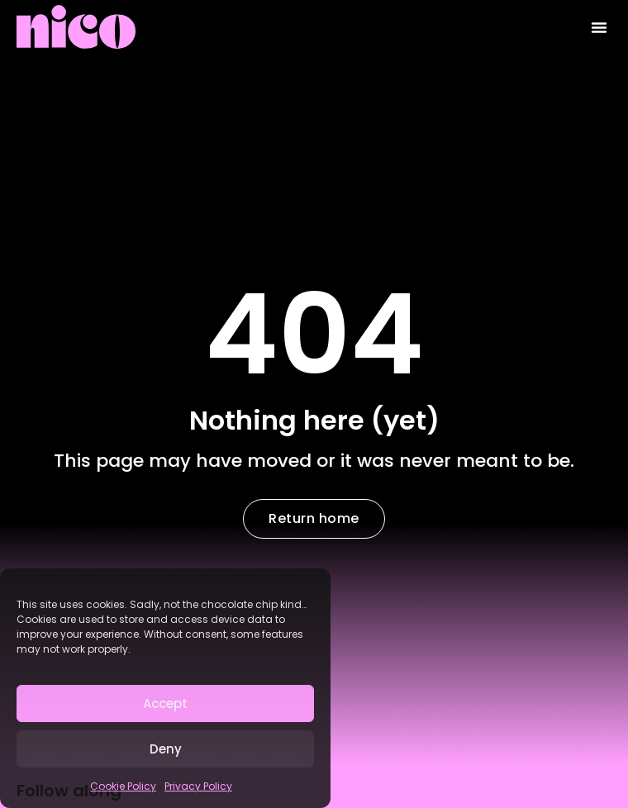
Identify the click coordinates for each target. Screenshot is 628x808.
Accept (165, 703)
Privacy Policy (198, 786)
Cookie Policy (123, 786)
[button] (599, 27)
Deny (166, 749)
